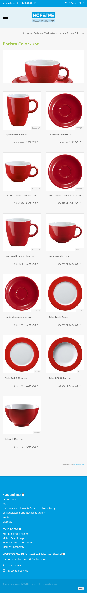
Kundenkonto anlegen (16, 533)
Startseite (27, 33)
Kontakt (7, 517)
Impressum (9, 499)
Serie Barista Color (70, 33)
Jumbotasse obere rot (59, 256)
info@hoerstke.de (18, 570)
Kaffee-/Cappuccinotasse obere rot (21, 195)
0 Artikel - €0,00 (74, 3)
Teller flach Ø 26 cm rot (16, 378)
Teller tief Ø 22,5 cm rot (60, 378)
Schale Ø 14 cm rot (14, 439)
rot (83, 33)
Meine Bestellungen (14, 538)
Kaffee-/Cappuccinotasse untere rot (65, 195)
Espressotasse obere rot (16, 134)
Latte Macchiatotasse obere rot (19, 256)
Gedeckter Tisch (41, 33)
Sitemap (7, 521)
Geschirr (55, 33)
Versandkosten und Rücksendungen (24, 512)
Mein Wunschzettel (14, 547)
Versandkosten (78, 464)
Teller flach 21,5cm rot (59, 317)
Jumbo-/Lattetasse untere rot (18, 317)
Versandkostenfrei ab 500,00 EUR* (19, 3)
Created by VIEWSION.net (44, 583)
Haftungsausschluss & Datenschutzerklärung (29, 508)
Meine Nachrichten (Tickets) (19, 542)
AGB (5, 504)
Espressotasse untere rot (60, 134)
